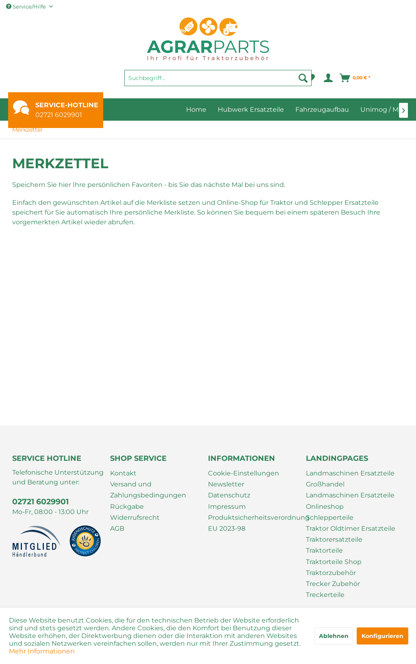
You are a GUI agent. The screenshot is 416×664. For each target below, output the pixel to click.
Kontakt (123, 473)
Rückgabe (127, 506)
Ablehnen (334, 636)
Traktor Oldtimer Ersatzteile (350, 528)
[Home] (196, 109)
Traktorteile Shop (334, 562)
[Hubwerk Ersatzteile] (251, 109)
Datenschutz (229, 495)
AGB (117, 528)
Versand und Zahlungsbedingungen (148, 489)
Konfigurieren (382, 636)
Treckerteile (325, 595)
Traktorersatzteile (334, 539)
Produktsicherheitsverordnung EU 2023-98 (255, 523)
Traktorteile (324, 550)
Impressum (227, 506)
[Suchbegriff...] (218, 78)
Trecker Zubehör (333, 584)
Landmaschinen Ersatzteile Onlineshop (350, 500)
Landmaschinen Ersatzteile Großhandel (350, 478)
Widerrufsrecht (135, 517)
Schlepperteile (329, 517)
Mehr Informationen (42, 651)
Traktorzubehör (331, 573)
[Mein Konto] (328, 78)
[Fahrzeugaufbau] (322, 109)
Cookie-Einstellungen (243, 473)
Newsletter (226, 484)
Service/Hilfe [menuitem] (26, 6)
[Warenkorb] (355, 78)
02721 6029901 (58, 115)
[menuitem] (218, 81)
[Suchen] (303, 78)
